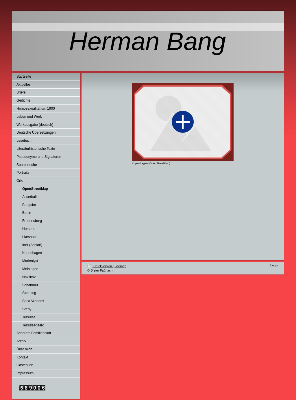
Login (274, 265)
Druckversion (100, 266)
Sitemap (120, 266)
